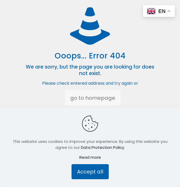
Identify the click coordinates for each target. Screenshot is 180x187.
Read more (90, 157)
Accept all (90, 171)
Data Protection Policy (102, 147)
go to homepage (92, 98)
